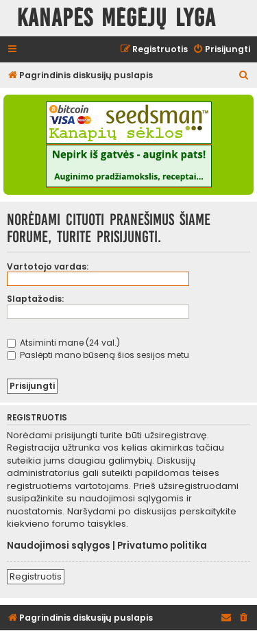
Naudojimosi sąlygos (58, 546)
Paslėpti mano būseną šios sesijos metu (98, 355)
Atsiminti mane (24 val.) (63, 342)
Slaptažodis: (35, 299)
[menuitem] (221, 49)
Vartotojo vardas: (47, 266)
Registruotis (36, 576)
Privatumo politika (162, 546)
